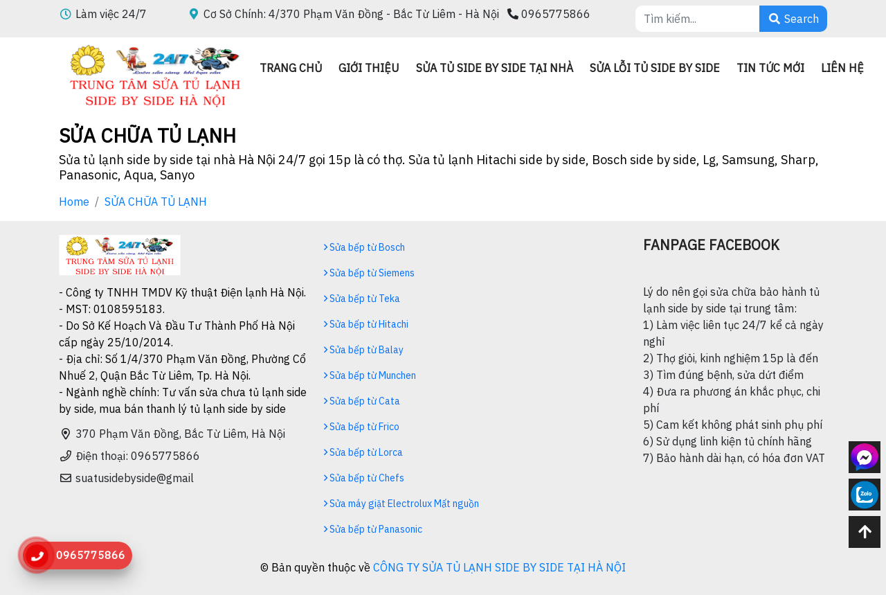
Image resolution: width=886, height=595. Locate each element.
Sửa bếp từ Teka (362, 298)
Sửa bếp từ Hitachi (366, 324)
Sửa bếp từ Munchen (370, 375)
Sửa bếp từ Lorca (363, 452)
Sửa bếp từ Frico (361, 426)
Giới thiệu (368, 68)
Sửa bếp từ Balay (364, 350)
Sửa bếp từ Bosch (364, 247)
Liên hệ (842, 68)
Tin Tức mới (770, 68)
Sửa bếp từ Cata (362, 401)
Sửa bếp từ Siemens (369, 273)
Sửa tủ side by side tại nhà (494, 68)
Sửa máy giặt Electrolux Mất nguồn (401, 503)
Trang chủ (291, 68)
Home (74, 201)
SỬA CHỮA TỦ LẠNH (156, 201)
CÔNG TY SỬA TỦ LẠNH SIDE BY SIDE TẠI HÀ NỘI (499, 567)
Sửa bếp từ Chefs (364, 478)
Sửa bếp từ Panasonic (373, 529)
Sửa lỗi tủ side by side (655, 68)
